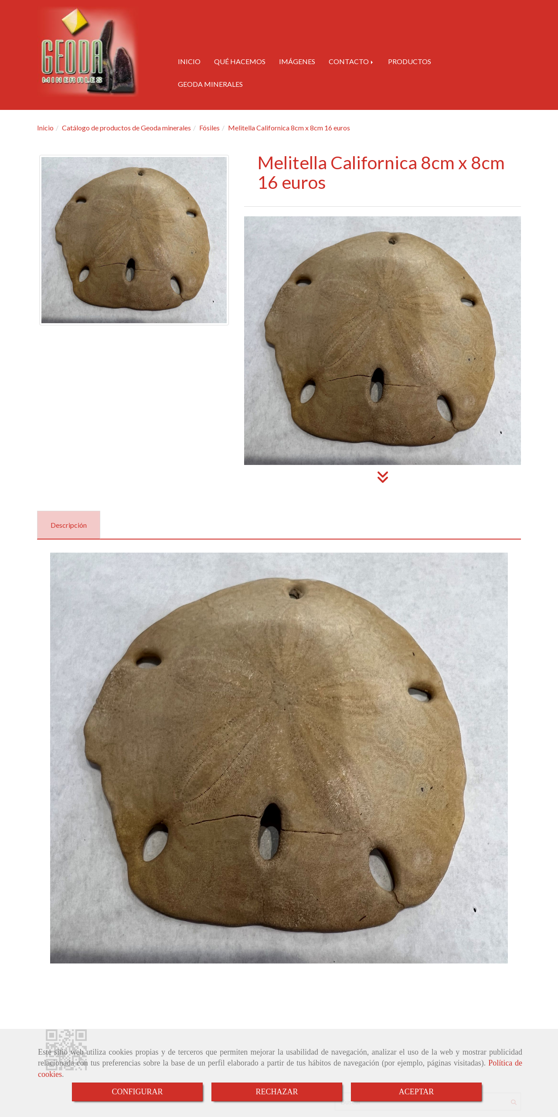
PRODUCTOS (409, 61)
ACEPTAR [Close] (416, 1091)
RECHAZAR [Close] (276, 1091)
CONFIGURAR (137, 1091)
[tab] (68, 525)
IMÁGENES (297, 61)
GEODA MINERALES (210, 84)
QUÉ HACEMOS (239, 61)
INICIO (189, 61)
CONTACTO (351, 61)
